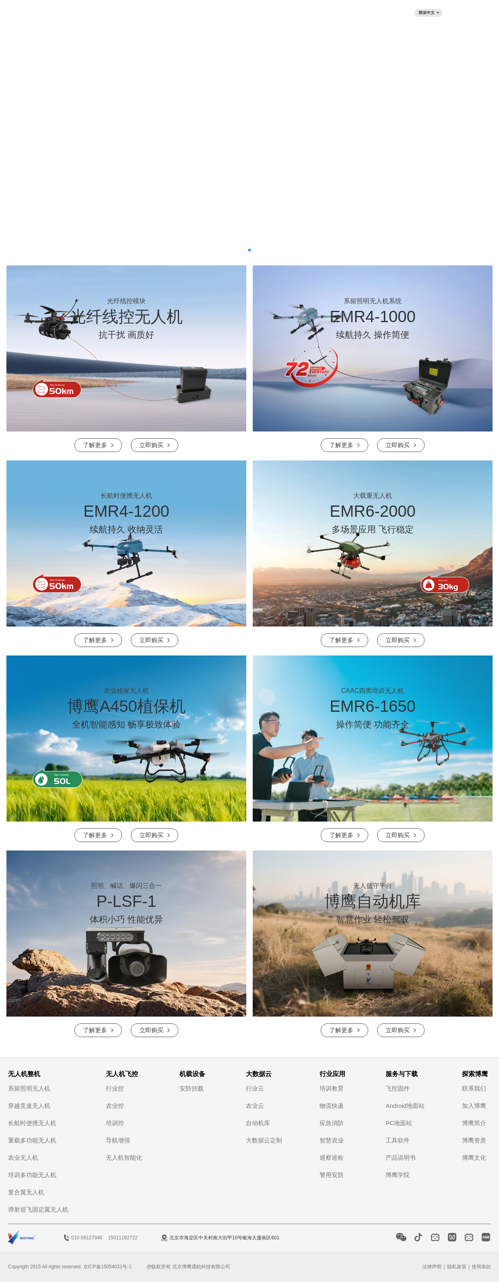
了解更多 (95, 445)
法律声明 (431, 1266)
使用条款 (481, 1266)
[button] (249, 249)
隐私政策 (456, 1266)
